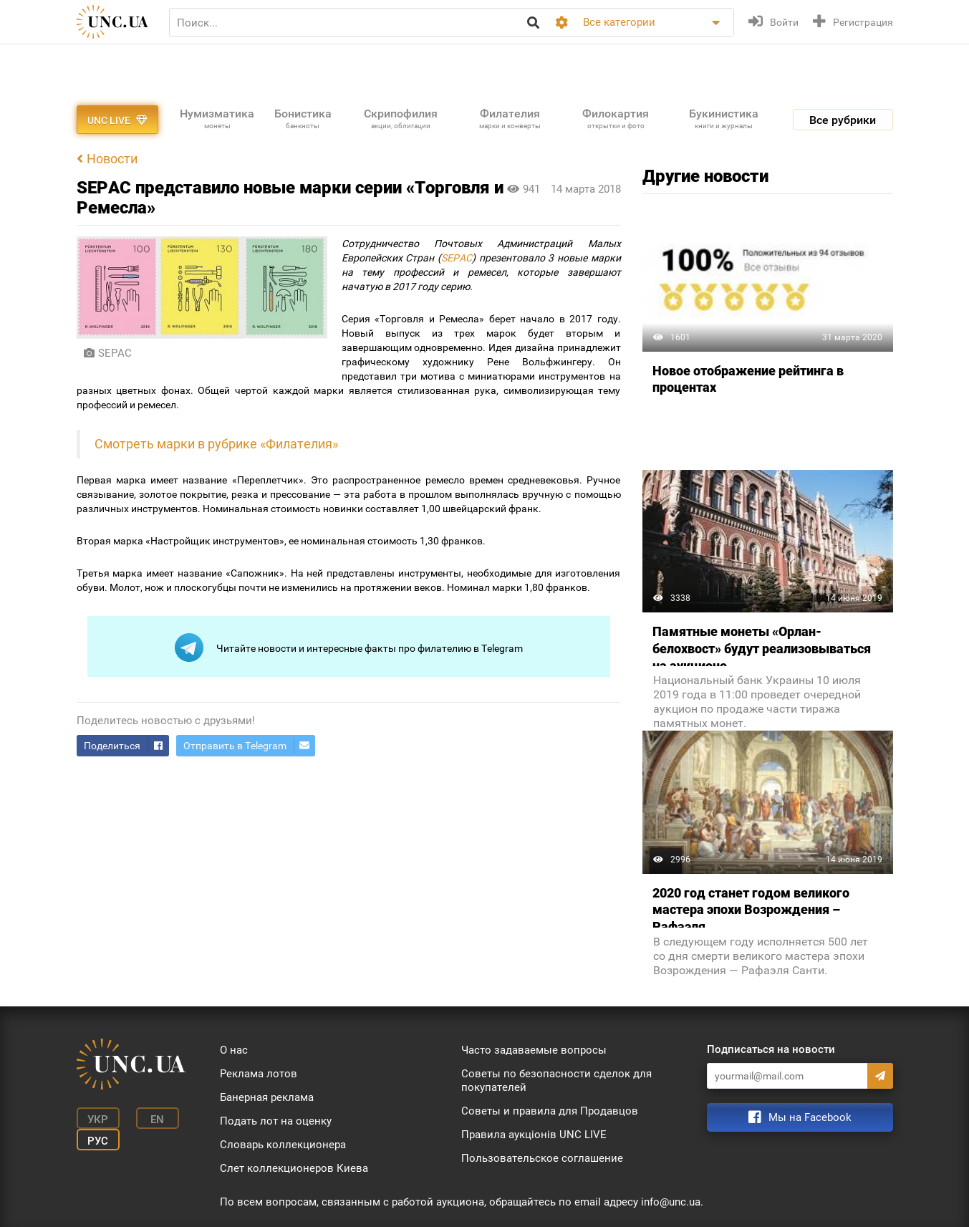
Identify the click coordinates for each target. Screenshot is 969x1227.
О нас (234, 1050)
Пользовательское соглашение (542, 1158)
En (157, 1119)
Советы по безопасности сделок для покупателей (556, 1080)
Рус (97, 1141)
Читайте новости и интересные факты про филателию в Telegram (349, 647)
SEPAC (456, 258)
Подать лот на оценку (276, 1121)
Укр (97, 1119)
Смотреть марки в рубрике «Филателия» (216, 444)
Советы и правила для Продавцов (549, 1111)
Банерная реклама (267, 1097)
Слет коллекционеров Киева (294, 1168)
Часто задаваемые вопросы (534, 1050)
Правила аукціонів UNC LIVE (534, 1134)
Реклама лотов (258, 1073)
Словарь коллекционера (283, 1144)
